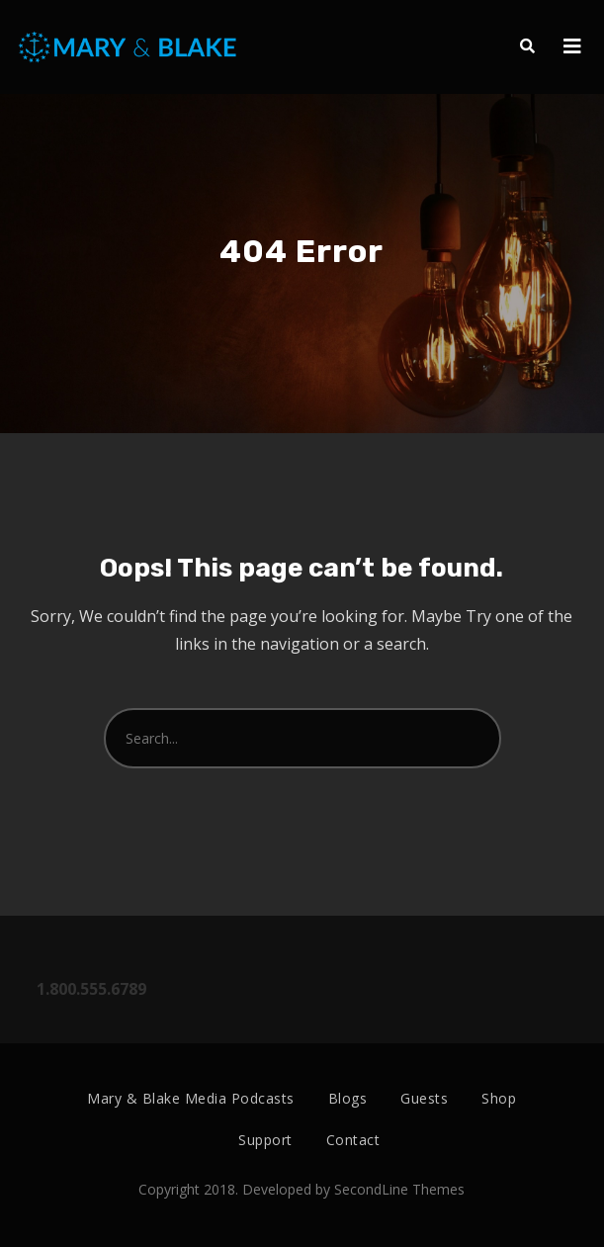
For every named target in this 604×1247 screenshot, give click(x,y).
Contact (353, 1139)
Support (265, 1139)
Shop (498, 1098)
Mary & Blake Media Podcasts (191, 1098)
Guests (424, 1098)
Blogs (348, 1098)
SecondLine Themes (399, 1189)
